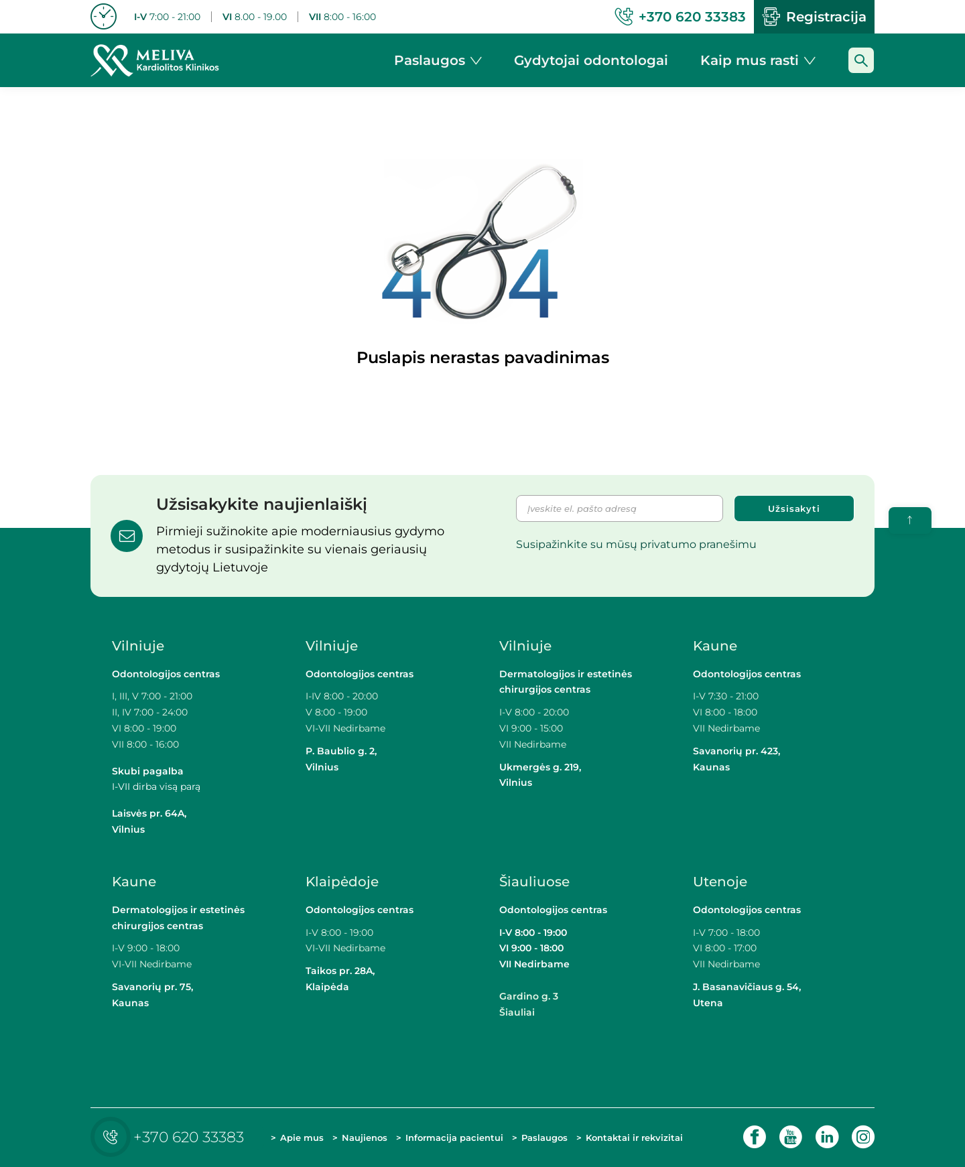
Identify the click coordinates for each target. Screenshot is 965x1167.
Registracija (814, 16)
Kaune (715, 646)
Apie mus (302, 1137)
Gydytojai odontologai (591, 60)
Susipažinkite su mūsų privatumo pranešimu (636, 544)
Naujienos (364, 1137)
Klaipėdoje (344, 882)
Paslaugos (544, 1137)
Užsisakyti (794, 508)
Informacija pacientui (454, 1137)
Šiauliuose (534, 882)
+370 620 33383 (170, 1137)
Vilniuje (138, 646)
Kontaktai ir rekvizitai (634, 1137)
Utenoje (720, 882)
